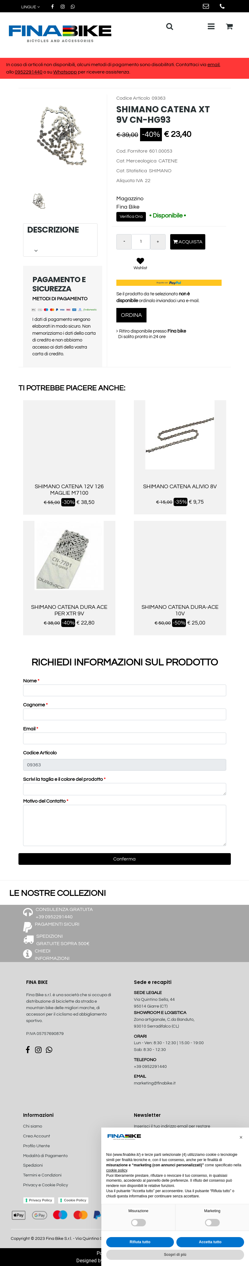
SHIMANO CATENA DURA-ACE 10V (180, 610)
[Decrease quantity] (124, 242)
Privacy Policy (40, 1200)
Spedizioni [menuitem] (33, 1165)
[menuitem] (56, 1191)
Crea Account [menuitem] (36, 1136)
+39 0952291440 (150, 1066)
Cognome (35, 704)
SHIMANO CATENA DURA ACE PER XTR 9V (69, 610)
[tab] (60, 240)
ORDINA (131, 315)
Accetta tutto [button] (210, 1242)
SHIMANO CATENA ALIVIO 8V (180, 486)
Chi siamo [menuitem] (32, 1126)
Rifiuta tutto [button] (140, 1242)
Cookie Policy (75, 1200)
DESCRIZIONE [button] (60, 239)
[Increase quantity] (158, 242)
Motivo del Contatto (45, 801)
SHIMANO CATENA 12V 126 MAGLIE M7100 (69, 490)
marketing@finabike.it (155, 1083)
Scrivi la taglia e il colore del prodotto (64, 779)
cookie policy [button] (116, 1170)
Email (30, 728)
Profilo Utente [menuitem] (36, 1146)
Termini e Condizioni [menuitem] (42, 1175)
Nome (31, 680)
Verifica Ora (131, 216)
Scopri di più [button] (175, 1254)
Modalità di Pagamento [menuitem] (45, 1156)
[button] (63, 140)
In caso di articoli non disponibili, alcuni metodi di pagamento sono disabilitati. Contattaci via (106, 64)
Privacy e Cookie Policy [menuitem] (45, 1185)
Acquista (188, 241)
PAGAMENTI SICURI (57, 924)
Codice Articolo (40, 752)
